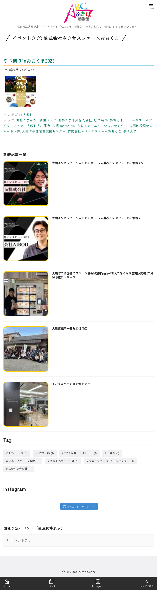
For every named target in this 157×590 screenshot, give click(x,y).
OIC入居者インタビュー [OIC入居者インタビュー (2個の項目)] (80, 453)
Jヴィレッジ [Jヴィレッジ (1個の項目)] (17, 453)
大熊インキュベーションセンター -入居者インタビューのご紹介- (96, 218)
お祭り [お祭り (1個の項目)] (113, 453)
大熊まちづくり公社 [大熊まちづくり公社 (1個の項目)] (64, 461)
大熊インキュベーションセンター (102, 125)
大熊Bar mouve (63, 125)
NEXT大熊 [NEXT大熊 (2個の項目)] (46, 453)
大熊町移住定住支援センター (44, 131)
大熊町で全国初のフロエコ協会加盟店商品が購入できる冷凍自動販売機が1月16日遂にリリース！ (102, 275)
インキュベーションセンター (71, 383)
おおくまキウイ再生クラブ (36, 120)
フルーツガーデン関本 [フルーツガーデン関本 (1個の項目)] (23, 461)
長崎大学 (130, 131)
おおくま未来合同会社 (75, 120)
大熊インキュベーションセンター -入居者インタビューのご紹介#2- (97, 163)
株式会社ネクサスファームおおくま (94, 131)
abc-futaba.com (83, 571)
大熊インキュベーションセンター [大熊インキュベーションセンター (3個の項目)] (111, 461)
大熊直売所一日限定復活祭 (69, 328)
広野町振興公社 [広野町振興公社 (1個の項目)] (19, 468)
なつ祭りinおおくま (108, 120)
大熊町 (28, 114)
